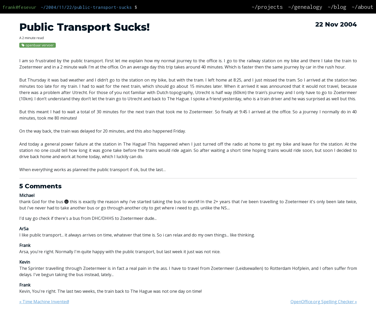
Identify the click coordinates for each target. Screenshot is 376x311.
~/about (362, 6)
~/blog (337, 6)
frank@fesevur (19, 7)
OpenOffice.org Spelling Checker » (324, 301)
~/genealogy (305, 6)
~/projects (267, 6)
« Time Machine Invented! (44, 301)
